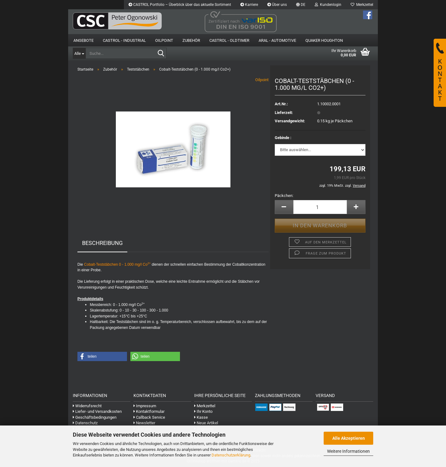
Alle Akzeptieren (348, 438)
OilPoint (164, 40)
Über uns (277, 4)
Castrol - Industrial (124, 40)
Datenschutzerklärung (231, 455)
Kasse (201, 417)
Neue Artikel (206, 423)
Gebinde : (283, 137)
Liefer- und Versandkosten (97, 411)
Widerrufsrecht (87, 406)
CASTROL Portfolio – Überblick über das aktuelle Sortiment (180, 4)
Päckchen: (284, 195)
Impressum (144, 406)
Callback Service (149, 417)
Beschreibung (102, 243)
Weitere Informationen (348, 451)
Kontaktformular (148, 411)
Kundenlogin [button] (328, 4)
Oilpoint (262, 79)
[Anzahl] (320, 207)
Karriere (249, 4)
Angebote (83, 40)
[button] (300, 4)
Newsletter (144, 423)
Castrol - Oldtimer (229, 40)
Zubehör (191, 40)
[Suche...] (79, 53)
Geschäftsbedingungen (94, 417)
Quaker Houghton (324, 40)
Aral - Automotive (277, 40)
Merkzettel (362, 4)
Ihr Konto (203, 411)
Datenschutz (85, 423)
